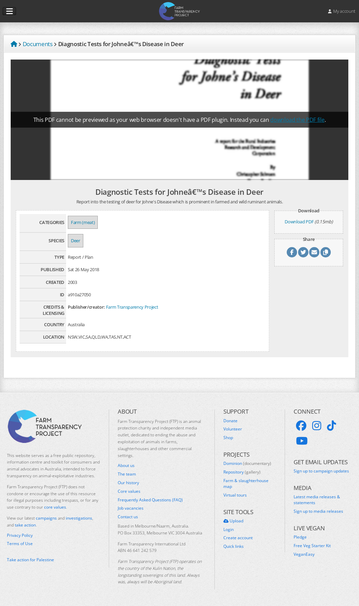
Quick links (233, 546)
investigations (79, 518)
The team (127, 474)
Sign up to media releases (318, 511)
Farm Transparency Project (132, 307)
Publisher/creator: (86, 307)
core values (55, 507)
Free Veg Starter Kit (312, 546)
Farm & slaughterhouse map (245, 483)
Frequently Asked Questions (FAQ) (150, 500)
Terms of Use (20, 543)
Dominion (247, 463)
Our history (128, 483)
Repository (242, 472)
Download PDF (299, 222)
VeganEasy (304, 554)
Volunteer (232, 429)
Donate (230, 421)
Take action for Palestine (30, 560)
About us (126, 465)
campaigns (46, 518)
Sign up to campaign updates (321, 471)
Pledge (300, 537)
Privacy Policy (20, 535)
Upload (233, 521)
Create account (238, 538)
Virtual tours (235, 495)
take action (25, 525)
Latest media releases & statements (317, 500)
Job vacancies (131, 508)
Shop (228, 437)
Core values (129, 491)
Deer (75, 240)
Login (228, 529)
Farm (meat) (83, 222)
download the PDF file (297, 120)
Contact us (128, 517)
